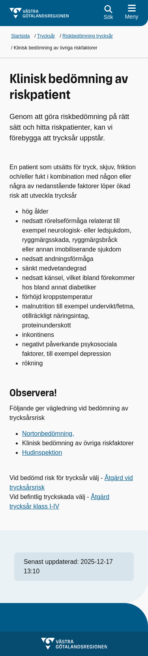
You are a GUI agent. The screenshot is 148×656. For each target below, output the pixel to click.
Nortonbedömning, (48, 433)
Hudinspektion (42, 452)
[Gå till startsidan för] (39, 13)
